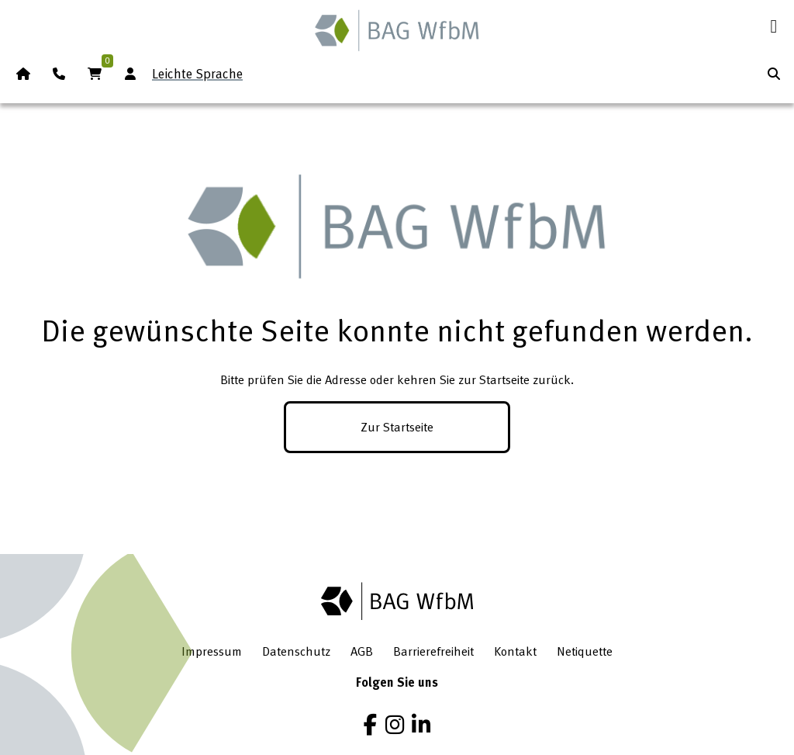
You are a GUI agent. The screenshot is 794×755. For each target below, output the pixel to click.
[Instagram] (394, 725)
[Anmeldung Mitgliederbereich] (130, 74)
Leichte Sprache (197, 73)
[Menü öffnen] (774, 26)
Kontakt (515, 651)
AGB (361, 651)
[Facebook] (370, 725)
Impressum (211, 651)
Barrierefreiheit (433, 651)
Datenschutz (296, 651)
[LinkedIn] (421, 725)
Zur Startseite (397, 426)
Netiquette (585, 651)
